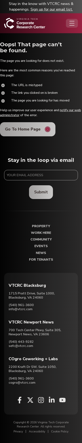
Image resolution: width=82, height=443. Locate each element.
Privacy (18, 431)
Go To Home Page (23, 129)
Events (41, 246)
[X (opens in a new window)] (30, 400)
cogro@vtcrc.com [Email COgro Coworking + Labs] (22, 383)
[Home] (24, 23)
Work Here (41, 233)
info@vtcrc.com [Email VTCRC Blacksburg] (21, 309)
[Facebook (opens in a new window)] (19, 400)
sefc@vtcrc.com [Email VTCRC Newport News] (21, 346)
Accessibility (37, 431)
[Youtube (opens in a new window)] (62, 400)
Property (41, 226)
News (41, 253)
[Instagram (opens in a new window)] (41, 400)
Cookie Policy (59, 431)
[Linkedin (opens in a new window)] (51, 400)
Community (41, 240)
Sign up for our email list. (51, 9)
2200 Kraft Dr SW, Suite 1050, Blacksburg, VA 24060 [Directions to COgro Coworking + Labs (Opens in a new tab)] (32, 369)
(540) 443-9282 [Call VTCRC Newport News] (21, 342)
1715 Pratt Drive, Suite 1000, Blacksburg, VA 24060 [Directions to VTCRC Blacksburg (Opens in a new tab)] (32, 295)
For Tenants (41, 260)
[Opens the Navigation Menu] (72, 23)
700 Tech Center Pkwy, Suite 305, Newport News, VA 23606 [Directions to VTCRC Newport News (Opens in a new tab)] (35, 332)
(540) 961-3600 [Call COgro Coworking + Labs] (21, 378)
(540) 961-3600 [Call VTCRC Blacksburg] (21, 305)
